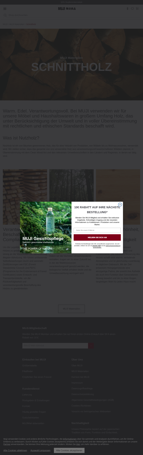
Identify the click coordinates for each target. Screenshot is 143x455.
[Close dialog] (120, 204)
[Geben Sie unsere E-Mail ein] (97, 230)
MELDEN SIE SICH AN (97, 237)
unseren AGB (96, 245)
